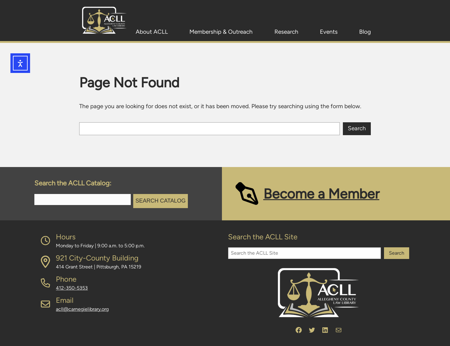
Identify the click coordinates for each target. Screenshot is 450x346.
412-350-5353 (72, 288)
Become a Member (321, 193)
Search (357, 128)
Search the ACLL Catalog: (72, 183)
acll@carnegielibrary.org (82, 309)
